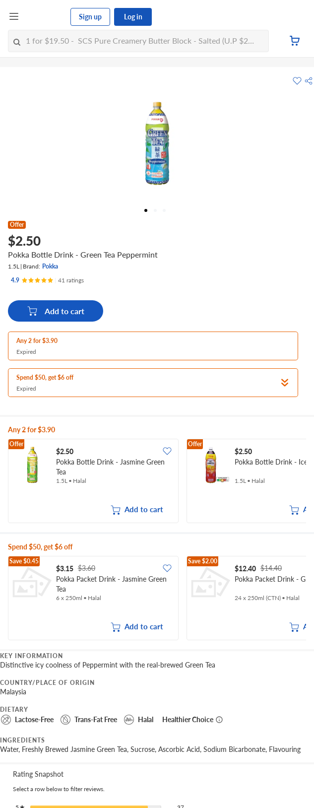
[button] (308, 80)
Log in (133, 16)
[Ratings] (47, 280)
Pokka (50, 266)
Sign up (90, 16)
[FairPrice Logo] (45, 17)
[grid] (157, 482)
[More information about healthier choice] (219, 720)
